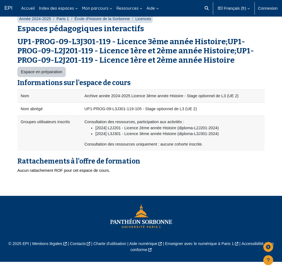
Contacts (76, 255)
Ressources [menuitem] (127, 8)
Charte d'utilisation (109, 255)
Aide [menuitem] (151, 8)
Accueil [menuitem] (28, 8)
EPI (8, 8)
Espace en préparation (41, 82)
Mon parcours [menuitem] (95, 8)
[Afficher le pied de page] (268, 260)
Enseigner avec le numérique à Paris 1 (201, 255)
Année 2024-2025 (35, 29)
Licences (146, 29)
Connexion (268, 8)
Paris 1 (63, 29)
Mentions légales (45, 255)
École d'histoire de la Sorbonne (104, 29)
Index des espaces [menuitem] (56, 8)
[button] (207, 8)
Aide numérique (143, 255)
